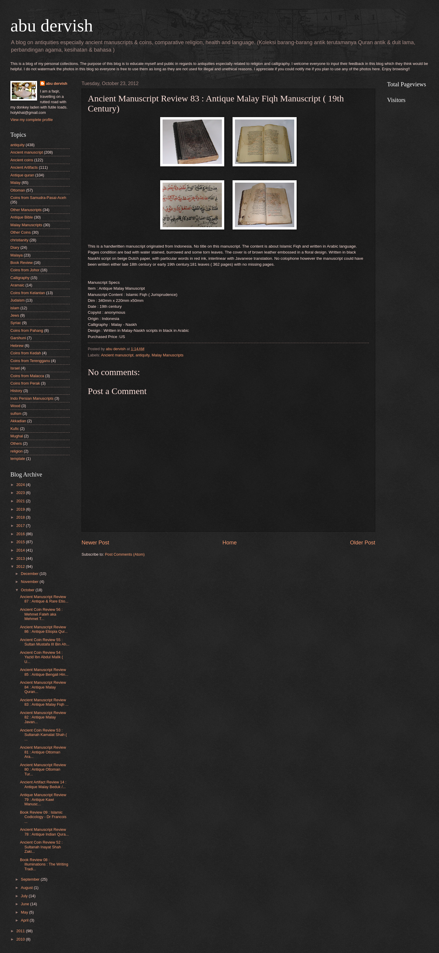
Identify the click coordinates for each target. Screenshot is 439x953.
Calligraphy (19, 277)
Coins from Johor (24, 270)
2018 (21, 517)
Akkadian (18, 421)
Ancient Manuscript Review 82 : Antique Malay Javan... (43, 717)
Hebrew (16, 345)
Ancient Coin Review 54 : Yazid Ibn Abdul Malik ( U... (41, 657)
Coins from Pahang (26, 330)
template (17, 458)
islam (14, 308)
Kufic (14, 428)
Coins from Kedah (25, 353)
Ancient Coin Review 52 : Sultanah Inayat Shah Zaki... (41, 847)
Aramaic (17, 285)
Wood (15, 406)
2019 (21, 509)
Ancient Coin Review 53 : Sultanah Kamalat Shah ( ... (43, 735)
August (27, 887)
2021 (21, 501)
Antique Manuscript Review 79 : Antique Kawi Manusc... (43, 799)
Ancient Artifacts (24, 167)
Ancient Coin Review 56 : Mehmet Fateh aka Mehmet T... (41, 614)
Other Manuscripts (26, 210)
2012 (21, 566)
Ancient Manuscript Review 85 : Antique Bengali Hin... (44, 671)
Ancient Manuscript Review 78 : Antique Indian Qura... (44, 831)
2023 (21, 492)
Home (229, 543)
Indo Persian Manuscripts (31, 398)
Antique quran (22, 175)
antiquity (142, 355)
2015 (21, 542)
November (30, 581)
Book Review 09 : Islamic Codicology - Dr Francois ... (43, 817)
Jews (14, 315)
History (16, 390)
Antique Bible (21, 217)
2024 (21, 484)
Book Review (21, 262)
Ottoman (17, 190)
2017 (21, 525)
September (31, 879)
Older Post (362, 543)
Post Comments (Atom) (125, 554)
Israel (15, 368)
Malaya (16, 255)
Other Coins (20, 232)
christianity (19, 240)
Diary (14, 247)
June (25, 904)
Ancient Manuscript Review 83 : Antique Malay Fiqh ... (44, 702)
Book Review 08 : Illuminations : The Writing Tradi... (44, 864)
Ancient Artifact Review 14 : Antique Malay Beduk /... (43, 784)
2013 (21, 558)
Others (16, 443)
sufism (15, 413)
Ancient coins (21, 160)
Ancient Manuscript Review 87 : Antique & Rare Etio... (44, 599)
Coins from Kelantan (27, 293)
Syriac (15, 323)
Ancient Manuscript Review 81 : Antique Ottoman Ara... (43, 752)
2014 (21, 550)
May (25, 912)
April (25, 920)
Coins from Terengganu (30, 360)
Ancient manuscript (117, 355)
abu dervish (51, 25)
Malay (15, 182)
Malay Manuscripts (167, 355)
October (28, 590)
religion (16, 451)
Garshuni (18, 338)
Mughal (16, 436)
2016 (21, 534)
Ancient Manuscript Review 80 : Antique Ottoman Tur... (43, 769)
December (30, 573)
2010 (21, 939)
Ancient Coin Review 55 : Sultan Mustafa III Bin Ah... (44, 642)
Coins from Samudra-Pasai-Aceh (38, 197)
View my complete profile (31, 119)
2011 (21, 931)
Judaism (17, 300)
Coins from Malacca (27, 376)
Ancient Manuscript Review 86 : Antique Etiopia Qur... (44, 629)
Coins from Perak (25, 383)
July (24, 896)
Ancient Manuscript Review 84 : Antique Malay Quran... (43, 687)
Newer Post (95, 543)
